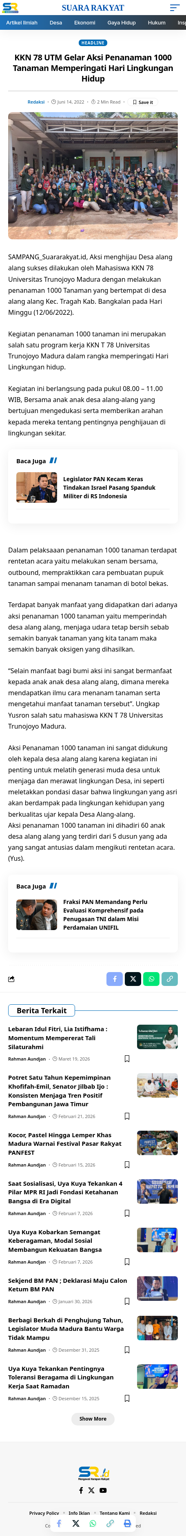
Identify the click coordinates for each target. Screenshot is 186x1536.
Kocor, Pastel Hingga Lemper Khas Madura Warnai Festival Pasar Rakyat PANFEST (65, 1144)
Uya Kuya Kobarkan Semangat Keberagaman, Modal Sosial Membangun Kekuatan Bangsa (55, 1241)
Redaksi (36, 102)
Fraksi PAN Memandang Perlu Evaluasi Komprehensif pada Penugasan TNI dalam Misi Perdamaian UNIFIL (105, 914)
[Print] (127, 1523)
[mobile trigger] (177, 7)
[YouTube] (103, 1490)
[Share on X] (75, 1523)
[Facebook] (81, 1490)
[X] (91, 1490)
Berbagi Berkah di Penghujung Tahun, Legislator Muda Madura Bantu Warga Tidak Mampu (66, 1329)
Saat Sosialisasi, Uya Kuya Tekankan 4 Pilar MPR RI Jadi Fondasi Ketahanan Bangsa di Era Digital (65, 1192)
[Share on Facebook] (58, 1523)
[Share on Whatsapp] (93, 1523)
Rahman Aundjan (27, 1059)
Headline (93, 43)
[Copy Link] (110, 1523)
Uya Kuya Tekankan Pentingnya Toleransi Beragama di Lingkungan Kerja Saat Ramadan (61, 1377)
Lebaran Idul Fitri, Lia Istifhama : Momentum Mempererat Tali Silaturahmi (57, 1038)
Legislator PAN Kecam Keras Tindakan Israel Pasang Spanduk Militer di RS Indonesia (109, 487)
